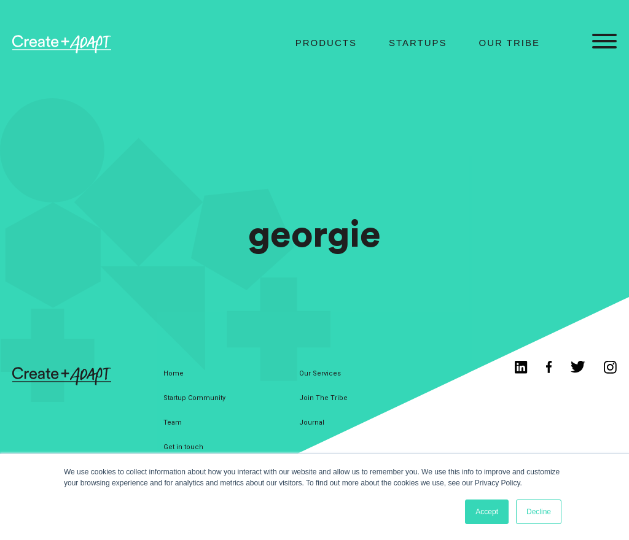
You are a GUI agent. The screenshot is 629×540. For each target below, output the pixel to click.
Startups (418, 42)
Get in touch (183, 447)
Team (172, 422)
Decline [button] (538, 511)
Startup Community (194, 398)
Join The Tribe (323, 398)
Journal (311, 422)
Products (326, 42)
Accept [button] (486, 511)
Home (173, 373)
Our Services (320, 373)
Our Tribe (509, 42)
